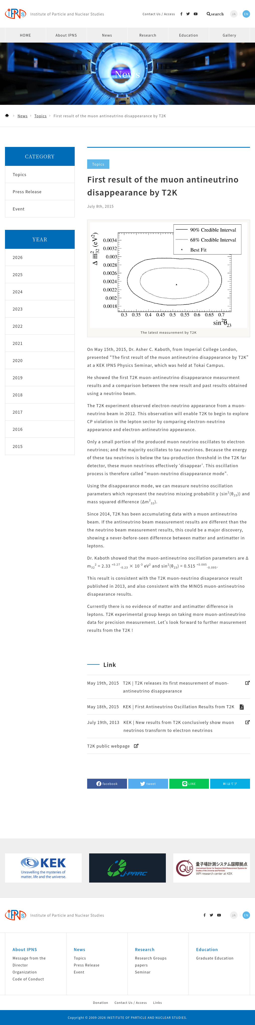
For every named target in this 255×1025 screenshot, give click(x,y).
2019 (18, 378)
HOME (25, 35)
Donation (100, 1002)
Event (79, 971)
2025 (18, 274)
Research (147, 35)
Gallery (229, 35)
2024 (18, 292)
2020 (18, 360)
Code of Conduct (28, 978)
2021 (18, 343)
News (107, 35)
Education (188, 35)
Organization (24, 971)
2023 (18, 309)
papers (141, 964)
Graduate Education (215, 958)
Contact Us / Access (159, 14)
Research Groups (151, 958)
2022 (18, 326)
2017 (18, 412)
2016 (18, 429)
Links (157, 1002)
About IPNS (66, 35)
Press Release (87, 964)
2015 (18, 446)
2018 (18, 395)
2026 (18, 257)
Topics (80, 958)
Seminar (143, 971)
